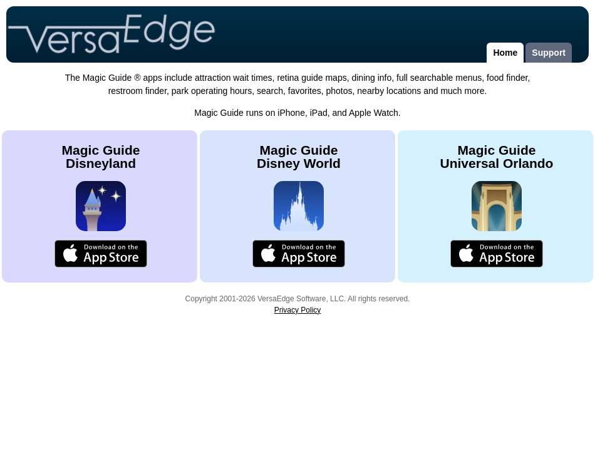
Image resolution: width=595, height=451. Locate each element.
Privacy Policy (297, 310)
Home (505, 53)
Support (549, 53)
